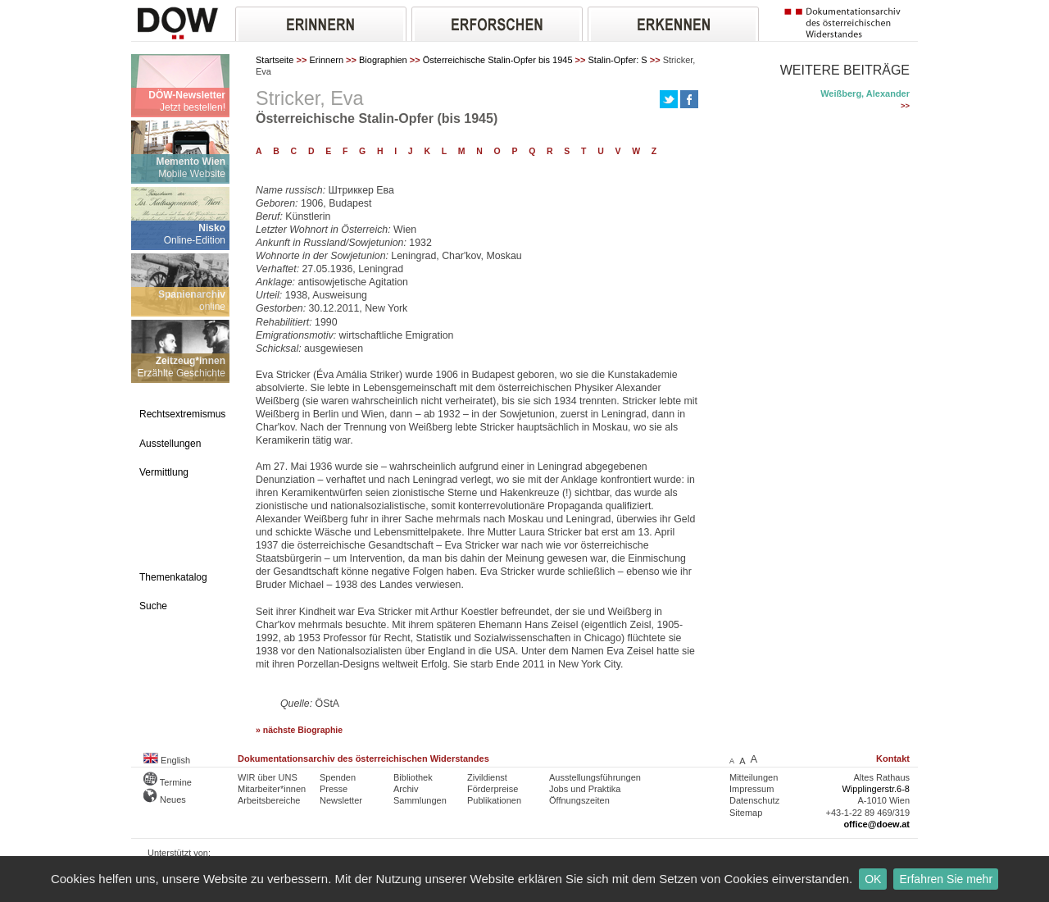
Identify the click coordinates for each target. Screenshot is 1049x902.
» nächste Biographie (299, 730)
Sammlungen (420, 800)
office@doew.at (876, 824)
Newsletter (341, 800)
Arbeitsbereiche (269, 800)
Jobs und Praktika (584, 789)
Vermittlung (163, 472)
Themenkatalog (173, 577)
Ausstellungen (170, 443)
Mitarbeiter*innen (272, 789)
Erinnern (326, 60)
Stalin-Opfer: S (617, 60)
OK (873, 879)
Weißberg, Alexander (865, 93)
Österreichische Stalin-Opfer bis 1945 (498, 60)
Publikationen (494, 800)
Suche (153, 606)
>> (905, 106)
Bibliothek (413, 777)
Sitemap (745, 813)
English (166, 760)
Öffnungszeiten (579, 800)
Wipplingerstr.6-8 (876, 789)
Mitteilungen (753, 777)
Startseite (274, 60)
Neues (164, 799)
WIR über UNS (267, 777)
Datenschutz (754, 800)
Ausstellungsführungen (595, 777)
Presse (333, 789)
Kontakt (893, 758)
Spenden (338, 777)
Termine (167, 782)
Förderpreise (492, 789)
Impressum (751, 789)
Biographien (383, 60)
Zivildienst (487, 777)
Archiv (406, 789)
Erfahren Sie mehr (945, 879)
